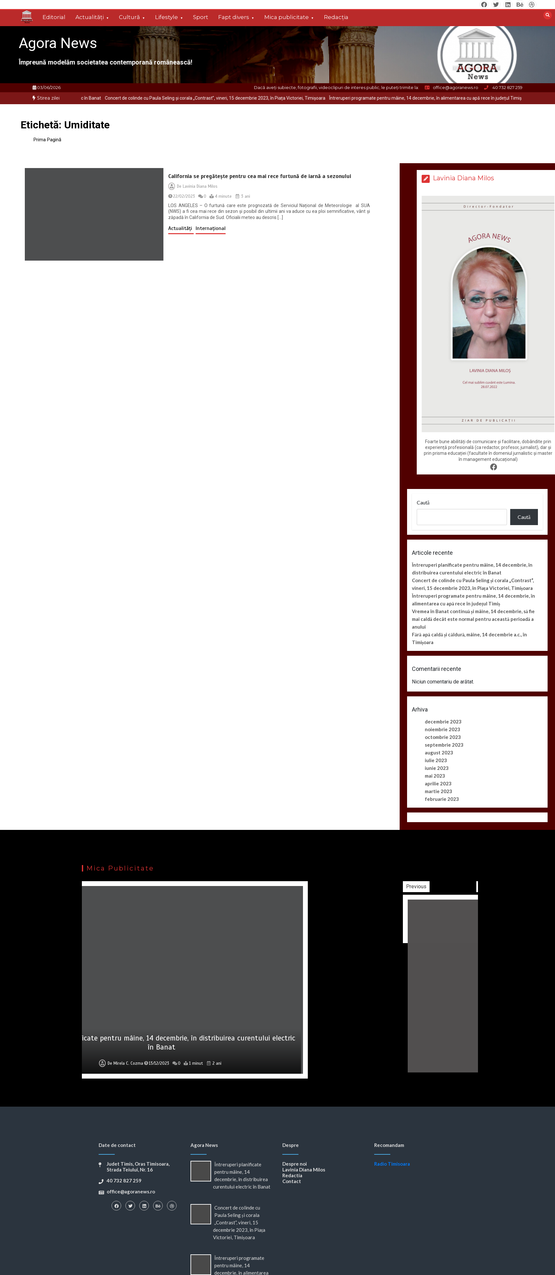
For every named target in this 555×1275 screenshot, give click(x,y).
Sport (200, 17)
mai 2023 (435, 776)
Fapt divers (233, 17)
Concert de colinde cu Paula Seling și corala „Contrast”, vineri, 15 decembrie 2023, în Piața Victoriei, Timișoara (236, 98)
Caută (423, 502)
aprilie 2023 (438, 783)
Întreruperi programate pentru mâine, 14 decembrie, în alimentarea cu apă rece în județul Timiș (447, 98)
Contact (291, 1181)
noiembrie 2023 (442, 729)
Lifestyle (166, 17)
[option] (236, 98)
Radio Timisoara (392, 1164)
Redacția (336, 17)
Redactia (292, 1175)
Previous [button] (472, 886)
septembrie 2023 (444, 745)
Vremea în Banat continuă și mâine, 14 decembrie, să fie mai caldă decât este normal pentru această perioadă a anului (473, 619)
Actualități (89, 17)
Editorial (54, 17)
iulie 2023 (436, 760)
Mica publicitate (286, 17)
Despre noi (294, 1164)
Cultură (129, 17)
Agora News (58, 43)
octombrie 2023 (443, 737)
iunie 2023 (437, 768)
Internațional (211, 228)
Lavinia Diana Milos (200, 186)
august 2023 (439, 752)
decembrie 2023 (443, 721)
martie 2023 (438, 791)
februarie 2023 (442, 799)
